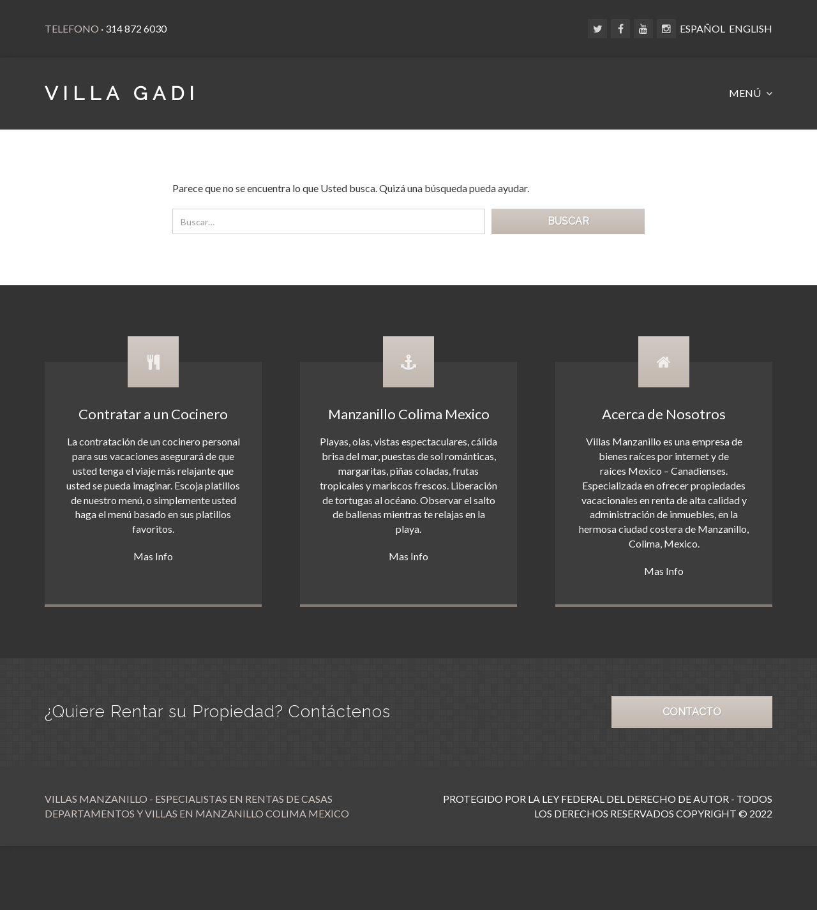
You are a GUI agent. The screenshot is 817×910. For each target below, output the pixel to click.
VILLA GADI (122, 93)
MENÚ (746, 93)
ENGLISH (750, 28)
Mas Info (153, 556)
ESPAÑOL (702, 28)
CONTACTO (692, 712)
